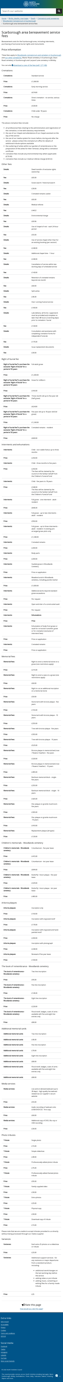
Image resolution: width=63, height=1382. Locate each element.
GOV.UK (3, 1336)
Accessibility (4, 1325)
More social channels (7, 1361)
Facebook (4, 1346)
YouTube (3, 1358)
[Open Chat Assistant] (56, 1375)
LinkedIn (3, 1355)
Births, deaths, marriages (18, 18)
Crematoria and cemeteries (48, 18)
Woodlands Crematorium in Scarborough (19, 21)
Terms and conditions (8, 1333)
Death (33, 18)
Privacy (3, 1327)
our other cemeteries (13, 57)
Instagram (4, 1352)
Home (4, 18)
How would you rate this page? (31, 1309)
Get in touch (5, 1322)
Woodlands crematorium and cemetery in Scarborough (39, 55)
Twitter (3, 1349)
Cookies (3, 1330)
